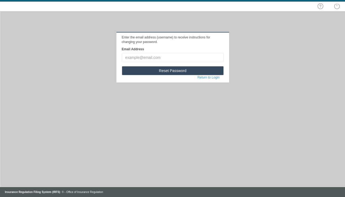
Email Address (133, 49)
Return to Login (208, 77)
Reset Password (173, 71)
